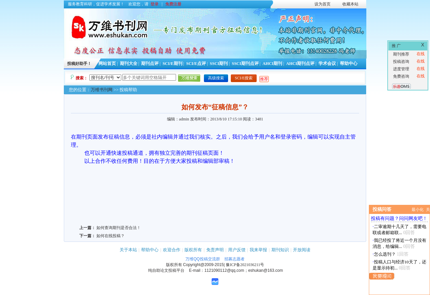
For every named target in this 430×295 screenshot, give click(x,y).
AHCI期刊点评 (300, 63)
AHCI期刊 (272, 63)
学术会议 (327, 63)
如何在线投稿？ (110, 235)
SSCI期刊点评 (245, 63)
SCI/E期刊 (172, 63)
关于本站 (128, 249)
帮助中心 (348, 63)
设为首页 (322, 4)
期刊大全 (128, 63)
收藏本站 (350, 4)
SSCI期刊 (219, 63)
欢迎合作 (171, 249)
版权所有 (193, 249)
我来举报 (258, 249)
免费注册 (173, 4)
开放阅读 (301, 249)
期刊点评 (150, 63)
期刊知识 (280, 249)
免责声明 (215, 249)
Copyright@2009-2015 (203, 264)
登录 (154, 4)
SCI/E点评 (196, 63)
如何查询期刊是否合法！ (118, 227)
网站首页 (107, 63)
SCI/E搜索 (244, 78)
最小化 (418, 209)
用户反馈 (237, 249)
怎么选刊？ (385, 254)
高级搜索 (216, 78)
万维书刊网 (102, 89)
